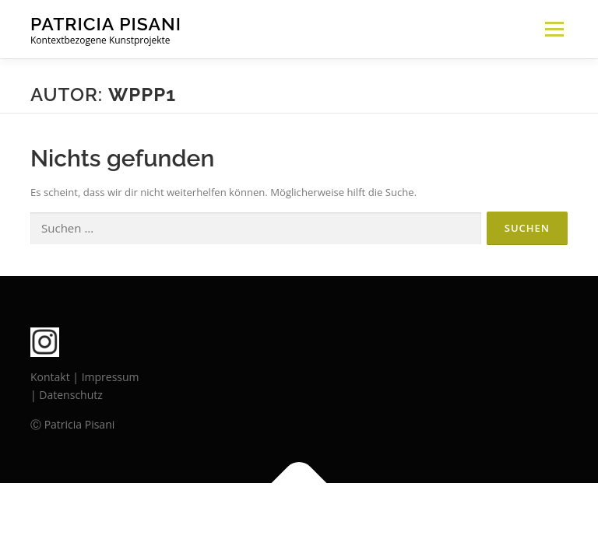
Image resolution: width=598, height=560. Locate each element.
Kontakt (50, 376)
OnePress (326, 519)
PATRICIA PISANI (105, 23)
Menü (554, 29)
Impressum (110, 376)
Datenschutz (70, 394)
